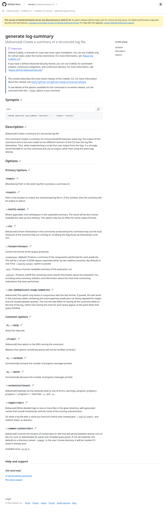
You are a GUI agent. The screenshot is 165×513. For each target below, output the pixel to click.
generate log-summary (65, 11)
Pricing (52, 503)
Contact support (13, 479)
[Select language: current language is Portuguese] (161, 4)
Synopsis (13, 99)
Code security (12, 11)
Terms (27, 503)
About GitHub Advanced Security (25, 70)
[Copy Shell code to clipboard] (98, 109)
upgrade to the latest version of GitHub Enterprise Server (54, 23)
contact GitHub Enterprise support (119, 23)
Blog (74, 503)
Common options (18, 317)
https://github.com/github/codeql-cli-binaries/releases (58, 81)
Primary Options (17, 170)
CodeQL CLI (26, 11)
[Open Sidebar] (3, 11)
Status (43, 503)
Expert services (63, 503)
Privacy (35, 503)
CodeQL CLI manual (43, 11)
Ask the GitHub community (18, 476)
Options (13, 161)
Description (16, 126)
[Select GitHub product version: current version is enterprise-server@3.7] (42, 4)
